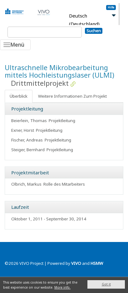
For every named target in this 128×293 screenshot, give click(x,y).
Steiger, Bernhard (28, 149)
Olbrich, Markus (26, 184)
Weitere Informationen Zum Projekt (72, 96)
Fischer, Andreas (27, 140)
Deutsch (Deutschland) (84, 20)
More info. (62, 287)
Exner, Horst (22, 130)
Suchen (93, 30)
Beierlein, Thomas (29, 120)
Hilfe (111, 7)
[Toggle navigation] (15, 44)
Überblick (18, 96)
